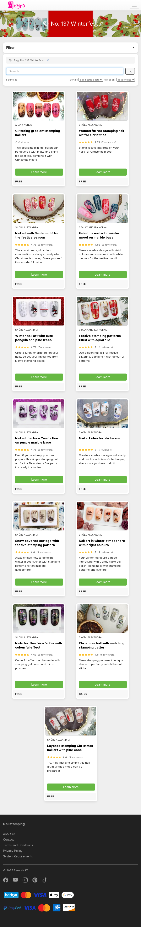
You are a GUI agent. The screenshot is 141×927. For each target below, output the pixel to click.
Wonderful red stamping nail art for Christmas (101, 133)
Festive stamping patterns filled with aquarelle (100, 338)
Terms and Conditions (18, 845)
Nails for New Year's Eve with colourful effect (38, 645)
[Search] (64, 71)
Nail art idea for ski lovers (99, 438)
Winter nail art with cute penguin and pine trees (34, 338)
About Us (9, 834)
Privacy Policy (12, 850)
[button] (38, 181)
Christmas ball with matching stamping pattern (101, 645)
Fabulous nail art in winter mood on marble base (99, 235)
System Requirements (18, 856)
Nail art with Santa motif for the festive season (37, 235)
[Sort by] (90, 80)
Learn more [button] (39, 172)
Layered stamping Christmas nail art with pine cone (70, 748)
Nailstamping (14, 824)
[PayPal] (39, 907)
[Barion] (39, 894)
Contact (8, 839)
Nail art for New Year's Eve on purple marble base (36, 440)
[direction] (125, 80)
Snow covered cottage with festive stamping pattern (37, 543)
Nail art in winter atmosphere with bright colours (102, 543)
